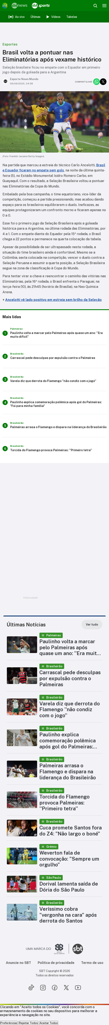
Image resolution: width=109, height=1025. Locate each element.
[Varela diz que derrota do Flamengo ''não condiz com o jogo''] (54, 379)
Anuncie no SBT (18, 963)
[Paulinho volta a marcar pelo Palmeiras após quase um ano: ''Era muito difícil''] (54, 333)
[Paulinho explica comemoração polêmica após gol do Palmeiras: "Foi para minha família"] (54, 402)
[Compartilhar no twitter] (103, 81)
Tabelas (71, 16)
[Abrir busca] (95, 5)
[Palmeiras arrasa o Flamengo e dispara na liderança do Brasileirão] (54, 425)
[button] (54, 645)
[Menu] (104, 5)
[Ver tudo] (91, 624)
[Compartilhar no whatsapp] (96, 81)
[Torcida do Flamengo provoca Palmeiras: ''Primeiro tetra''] (54, 448)
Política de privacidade (56, 963)
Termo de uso (92, 963)
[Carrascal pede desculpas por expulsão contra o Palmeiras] (54, 356)
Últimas (35, 16)
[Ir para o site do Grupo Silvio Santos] (47, 949)
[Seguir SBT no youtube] (78, 987)
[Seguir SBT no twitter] (66, 987)
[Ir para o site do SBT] (78, 949)
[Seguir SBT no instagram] (43, 987)
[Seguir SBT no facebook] (54, 987)
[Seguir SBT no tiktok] (31, 987)
